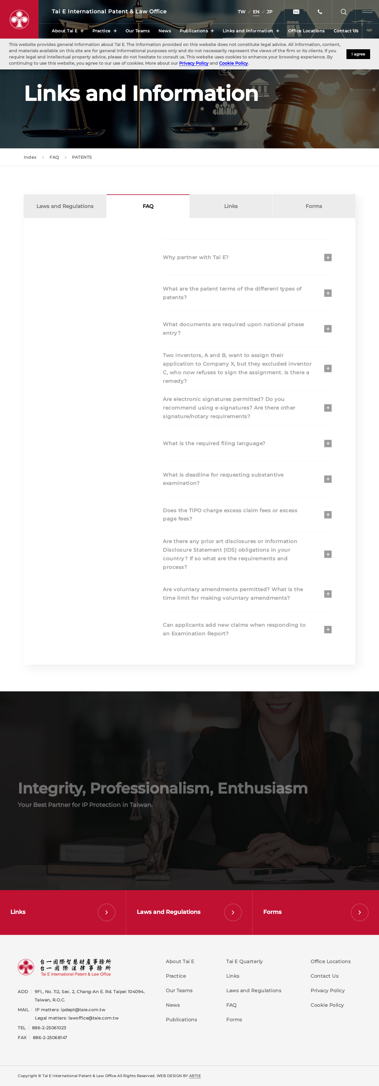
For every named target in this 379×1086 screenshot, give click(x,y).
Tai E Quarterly (244, 961)
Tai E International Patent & (109, 11)
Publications (194, 31)
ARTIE (195, 1076)
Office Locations (306, 31)
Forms (314, 208)
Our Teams (138, 31)
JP (269, 12)
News (164, 31)
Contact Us (346, 31)
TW (241, 12)
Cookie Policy (233, 63)
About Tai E (65, 31)
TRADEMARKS (72, 278)
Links (231, 208)
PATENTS (65, 255)
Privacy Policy (193, 63)
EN (256, 12)
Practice (101, 31)
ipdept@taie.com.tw (83, 1009)
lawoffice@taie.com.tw (93, 1018)
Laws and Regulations (65, 208)
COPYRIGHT (69, 301)
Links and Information (248, 31)
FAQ (231, 1005)
